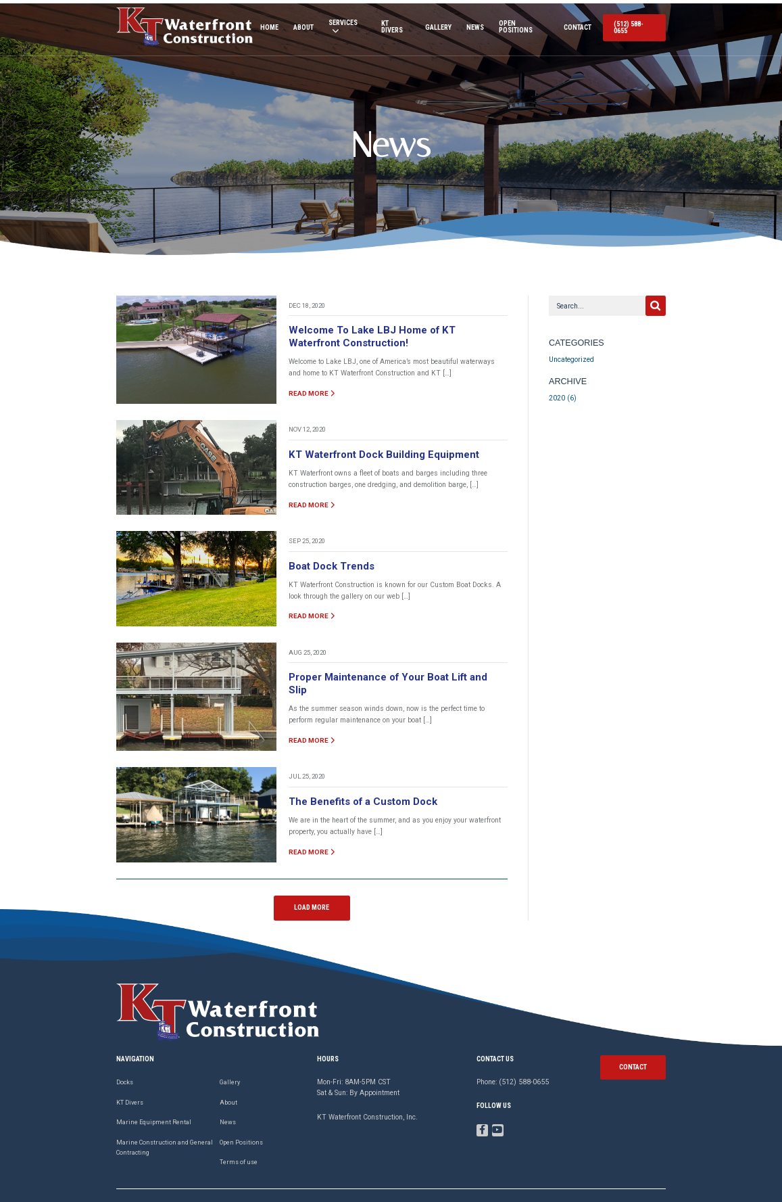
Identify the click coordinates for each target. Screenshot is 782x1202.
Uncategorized (571, 354)
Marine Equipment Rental (153, 1100)
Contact (576, 25)
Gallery (435, 25)
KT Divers (392, 25)
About (299, 25)
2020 (557, 393)
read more (311, 387)
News (472, 25)
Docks (124, 1060)
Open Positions (521, 25)
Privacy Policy (646, 1185)
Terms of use (239, 1140)
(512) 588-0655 (634, 25)
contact (633, 1044)
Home (264, 25)
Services (337, 25)
